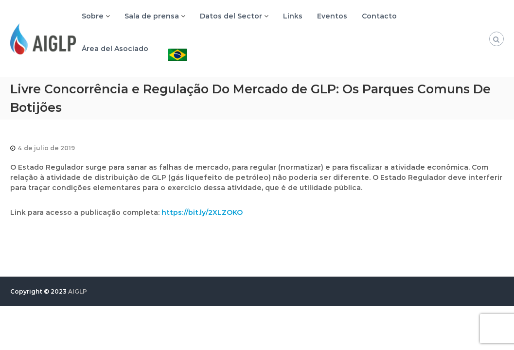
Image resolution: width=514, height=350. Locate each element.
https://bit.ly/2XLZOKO (202, 212)
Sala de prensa (151, 16)
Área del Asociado (115, 48)
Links (292, 16)
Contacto (379, 16)
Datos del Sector (231, 16)
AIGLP (77, 291)
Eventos (332, 16)
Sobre (93, 16)
